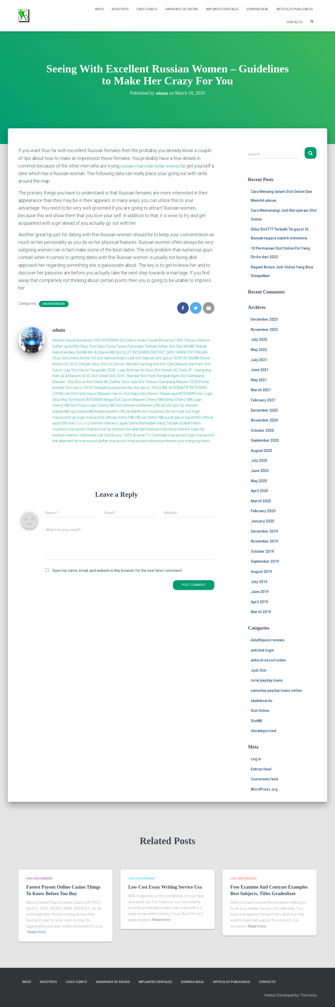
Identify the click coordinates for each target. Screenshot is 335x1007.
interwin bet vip (99, 429)
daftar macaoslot (112, 441)
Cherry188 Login (188, 399)
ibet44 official (119, 411)
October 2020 (262, 430)
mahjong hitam (197, 441)
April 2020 (259, 491)
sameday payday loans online (276, 690)
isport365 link (63, 423)
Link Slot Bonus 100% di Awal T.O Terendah (132, 435)
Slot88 (256, 721)
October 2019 (262, 551)
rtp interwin (189, 405)
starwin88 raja (64, 411)
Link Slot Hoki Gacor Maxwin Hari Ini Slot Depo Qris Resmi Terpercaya (121, 394)
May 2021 (259, 380)
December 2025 (264, 319)
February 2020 (263, 511)
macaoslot (77, 429)
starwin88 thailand (92, 411)
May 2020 (259, 481)
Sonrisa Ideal (257, 9)
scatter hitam (190, 423)
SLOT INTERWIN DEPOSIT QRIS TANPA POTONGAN (164, 352)
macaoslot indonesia (145, 441)
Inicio (99, 9)
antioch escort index (268, 660)
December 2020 (264, 410)
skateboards (261, 701)
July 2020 (259, 460)
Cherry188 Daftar (160, 399)
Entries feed (261, 769)
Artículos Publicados (294, 9)
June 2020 (260, 471)
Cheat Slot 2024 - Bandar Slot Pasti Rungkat (134, 376)
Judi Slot (258, 670)
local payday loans (267, 680)
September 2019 (265, 561)
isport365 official (199, 417)
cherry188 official (131, 417)
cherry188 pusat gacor (165, 417)
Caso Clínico (146, 9)
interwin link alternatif (129, 429)
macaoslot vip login (68, 417)
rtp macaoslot (85, 441)
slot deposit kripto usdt (116, 358)
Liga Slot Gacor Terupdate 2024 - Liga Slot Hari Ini (104, 370)
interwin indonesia (162, 429)
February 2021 (263, 400)
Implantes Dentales (222, 9)
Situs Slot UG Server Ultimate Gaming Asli (125, 364)
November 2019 (264, 541)
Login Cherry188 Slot (105, 405)
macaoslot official (101, 417)
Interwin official (152, 405)
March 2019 (261, 612)
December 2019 (264, 531)
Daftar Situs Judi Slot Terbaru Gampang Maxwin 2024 (154, 381)
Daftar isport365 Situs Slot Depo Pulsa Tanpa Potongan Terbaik (104, 346)
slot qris (172, 405)
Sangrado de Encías (181, 9)
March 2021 (261, 390)
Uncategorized (54, 303)
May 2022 (259, 350)
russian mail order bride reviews (152, 166)
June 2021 (260, 370)
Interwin (58, 340)
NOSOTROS (120, 9)
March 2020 (261, 501)
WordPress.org (264, 789)
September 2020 (265, 440)
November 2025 (264, 329)
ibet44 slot (139, 411)
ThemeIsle (308, 995)
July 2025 (259, 339)
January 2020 (262, 521)
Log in (256, 759)
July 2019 (259, 582)
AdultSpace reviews (267, 640)
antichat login (262, 650)
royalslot (59, 429)
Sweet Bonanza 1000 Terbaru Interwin (179, 340)
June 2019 (260, 592)
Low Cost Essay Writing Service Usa (165, 887)
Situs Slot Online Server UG (74, 358)
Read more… (37, 932)
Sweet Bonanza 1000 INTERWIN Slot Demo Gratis (106, 340)
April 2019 (259, 602)
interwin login (188, 429)
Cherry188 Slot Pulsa (69, 405)
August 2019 (261, 571)
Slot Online (260, 711)
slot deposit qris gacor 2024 (158, 358)
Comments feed (264, 779)
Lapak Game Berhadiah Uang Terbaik (148, 423)
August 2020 (261, 450)
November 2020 (264, 420)
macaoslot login (181, 435)
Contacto (294, 22)
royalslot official (161, 411)
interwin (97, 423)
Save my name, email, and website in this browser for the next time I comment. (117, 570)
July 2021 (259, 360)
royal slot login (188, 411)
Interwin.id (131, 405)
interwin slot (174, 441)
